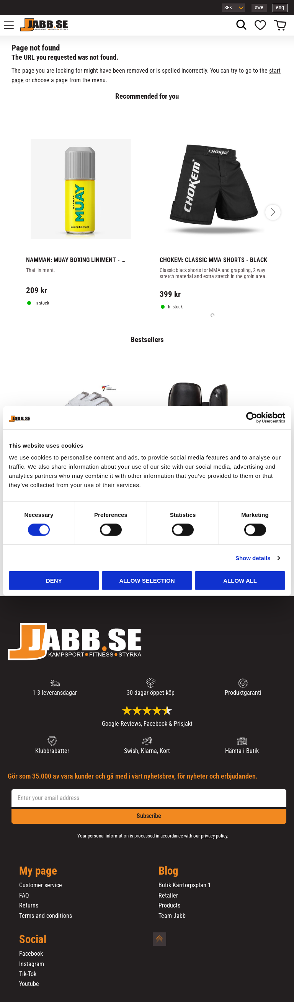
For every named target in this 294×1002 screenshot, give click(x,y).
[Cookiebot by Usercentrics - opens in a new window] (251, 417)
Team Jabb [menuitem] (172, 915)
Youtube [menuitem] (29, 984)
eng (280, 7)
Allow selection (147, 580)
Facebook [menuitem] (31, 953)
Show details (253, 557)
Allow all (240, 580)
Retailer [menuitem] (168, 895)
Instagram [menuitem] (31, 964)
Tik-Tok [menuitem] (27, 974)
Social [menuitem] (32, 940)
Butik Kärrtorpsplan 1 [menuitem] (184, 885)
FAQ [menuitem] (24, 895)
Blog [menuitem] (168, 871)
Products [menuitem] (169, 905)
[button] (13, 25)
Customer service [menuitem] (40, 885)
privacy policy (214, 836)
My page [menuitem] (38, 871)
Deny (54, 580)
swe (259, 7)
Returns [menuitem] (28, 905)
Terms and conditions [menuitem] (45, 915)
